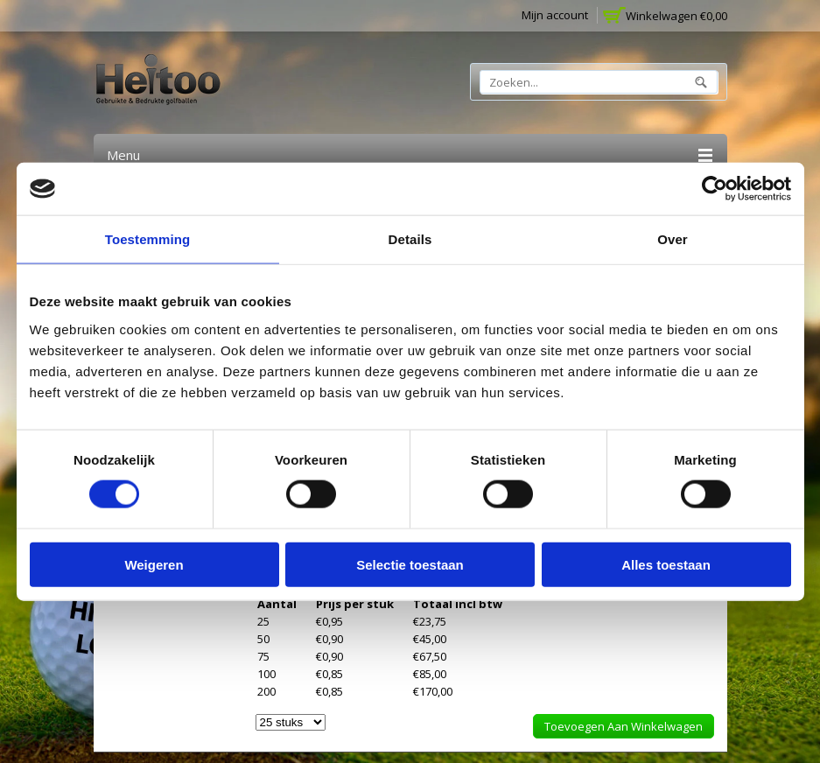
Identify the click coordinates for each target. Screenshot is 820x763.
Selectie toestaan (410, 563)
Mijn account (555, 15)
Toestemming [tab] (148, 239)
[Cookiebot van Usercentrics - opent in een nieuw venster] (714, 189)
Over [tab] (672, 239)
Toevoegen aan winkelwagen (623, 726)
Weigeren (153, 563)
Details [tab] (410, 239)
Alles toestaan (666, 563)
